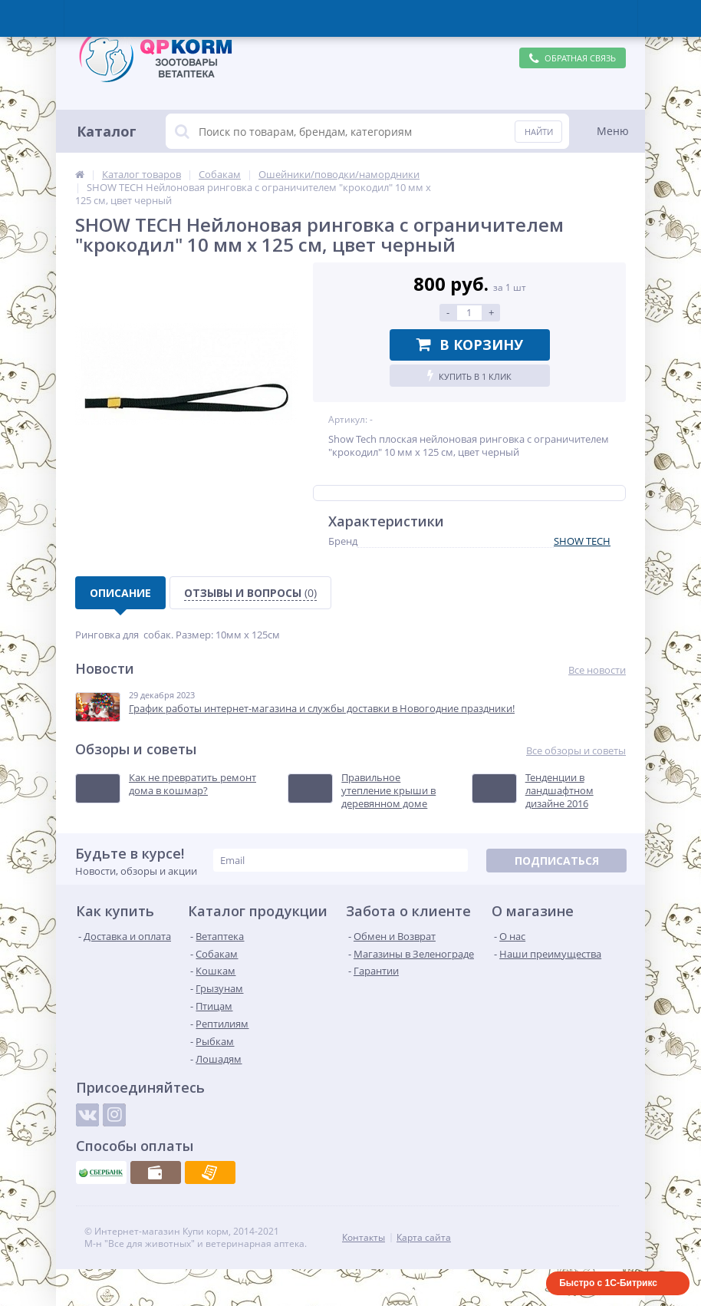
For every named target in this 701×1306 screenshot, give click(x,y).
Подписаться (557, 860)
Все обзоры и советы (576, 750)
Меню (613, 131)
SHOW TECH (582, 541)
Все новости (597, 670)
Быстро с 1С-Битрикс (608, 1283)
